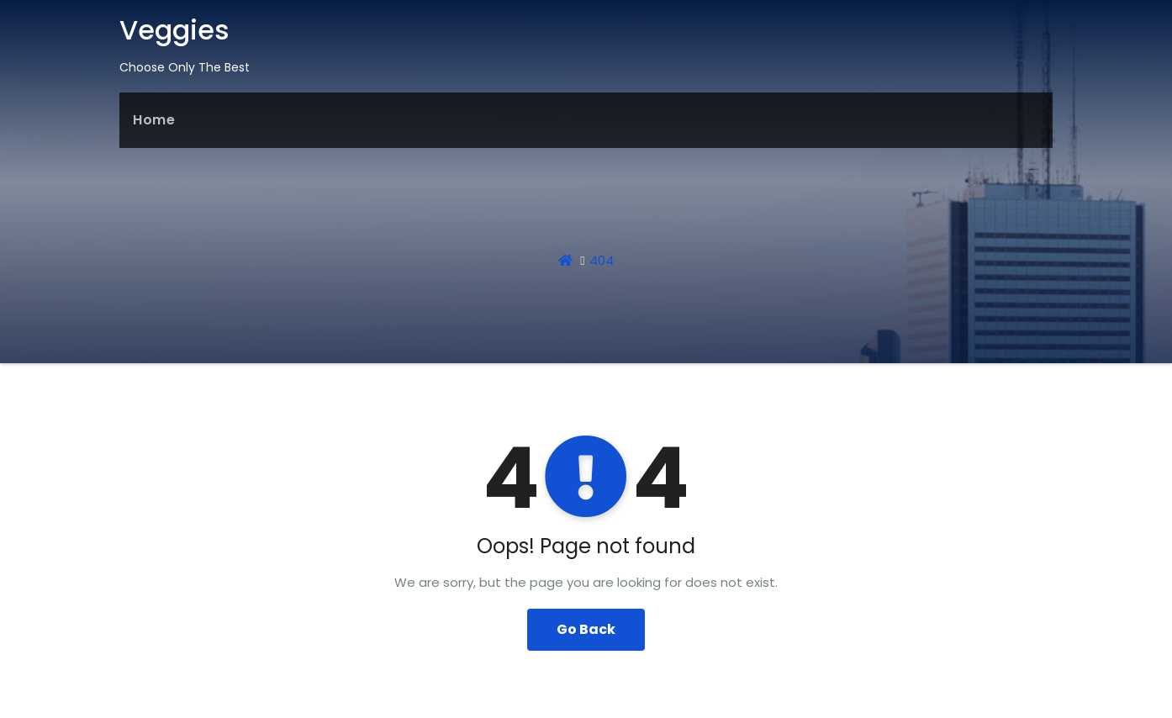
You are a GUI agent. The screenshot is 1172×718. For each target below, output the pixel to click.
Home (154, 119)
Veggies (174, 30)
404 (601, 260)
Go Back (586, 629)
